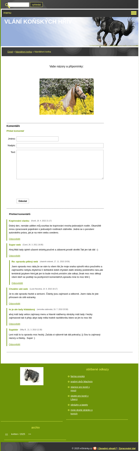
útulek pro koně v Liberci (80, 397)
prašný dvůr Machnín (81, 381)
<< (6, 434)
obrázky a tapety (79, 404)
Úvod (10, 51)
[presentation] (55, 189)
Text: (13, 152)
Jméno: (12, 138)
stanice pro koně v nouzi (80, 389)
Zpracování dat (127, 448)
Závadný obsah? (107, 448)
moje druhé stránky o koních (81, 412)
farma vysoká (78, 376)
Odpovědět (14, 239)
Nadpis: (12, 145)
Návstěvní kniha (23, 51)
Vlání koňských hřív (38, 21)
